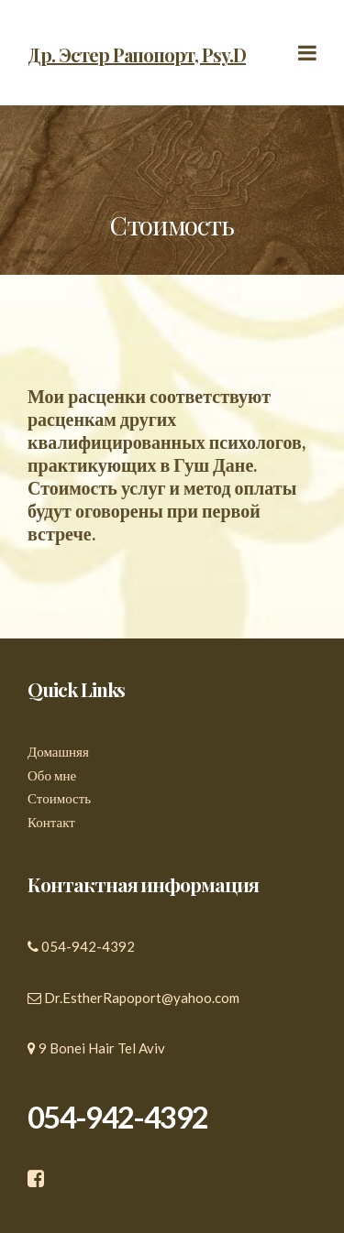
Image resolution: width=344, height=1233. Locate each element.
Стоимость (59, 798)
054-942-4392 (88, 946)
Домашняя (58, 751)
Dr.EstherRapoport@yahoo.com (141, 997)
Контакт (51, 821)
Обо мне (52, 775)
